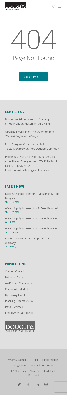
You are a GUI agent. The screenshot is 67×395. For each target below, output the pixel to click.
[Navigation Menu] (60, 6)
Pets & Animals (14, 306)
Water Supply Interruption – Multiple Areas (31, 218)
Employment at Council (19, 312)
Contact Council (14, 271)
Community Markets (17, 289)
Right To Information (46, 359)
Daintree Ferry (14, 277)
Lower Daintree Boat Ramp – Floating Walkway (28, 241)
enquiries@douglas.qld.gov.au (31, 170)
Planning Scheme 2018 (19, 301)
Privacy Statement (17, 359)
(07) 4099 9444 (23, 156)
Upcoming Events (16, 295)
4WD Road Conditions (18, 283)
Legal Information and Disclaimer (33, 365)
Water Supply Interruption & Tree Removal (31, 208)
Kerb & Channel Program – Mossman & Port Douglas (32, 196)
